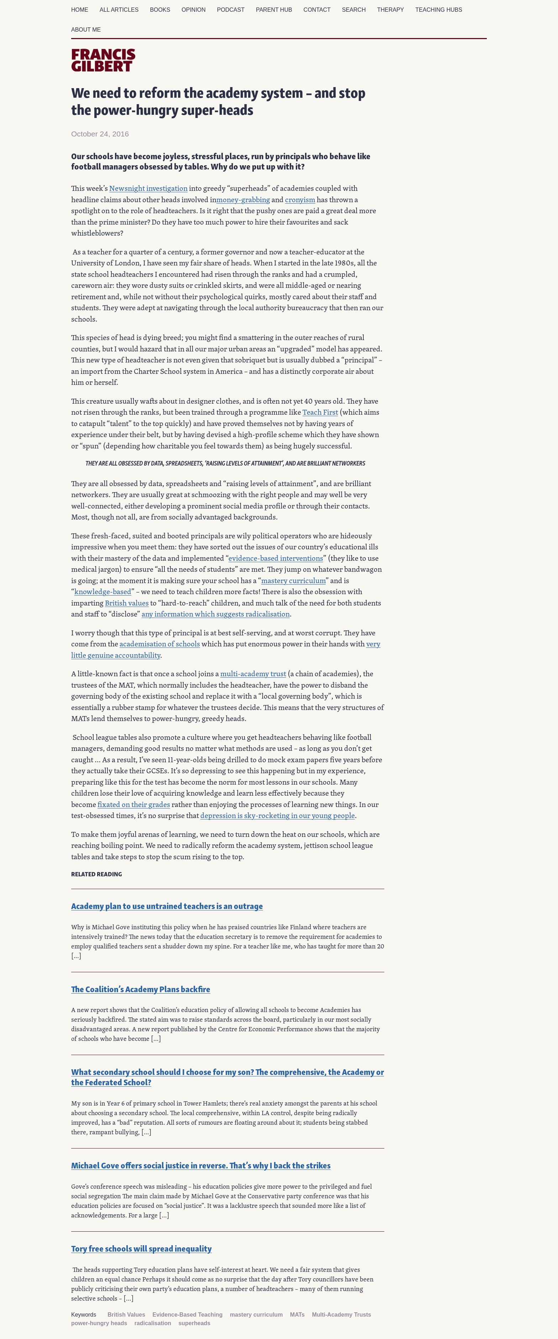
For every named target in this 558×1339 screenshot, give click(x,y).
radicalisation (153, 1323)
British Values (126, 1315)
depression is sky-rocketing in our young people (277, 815)
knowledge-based (102, 591)
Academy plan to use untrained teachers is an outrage (167, 905)
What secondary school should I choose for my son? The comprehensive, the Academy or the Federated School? (227, 1076)
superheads (194, 1323)
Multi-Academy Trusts (341, 1315)
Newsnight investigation (148, 188)
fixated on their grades (134, 804)
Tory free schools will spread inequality (141, 1248)
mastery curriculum (293, 580)
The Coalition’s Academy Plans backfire (140, 988)
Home (79, 10)
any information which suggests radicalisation (216, 613)
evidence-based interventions (275, 558)
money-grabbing (243, 199)
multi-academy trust (253, 673)
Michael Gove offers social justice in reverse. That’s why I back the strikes (201, 1165)
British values (127, 602)
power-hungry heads (99, 1323)
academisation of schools (160, 643)
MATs (297, 1315)
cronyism (300, 199)
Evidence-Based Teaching (188, 1315)
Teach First (320, 412)
